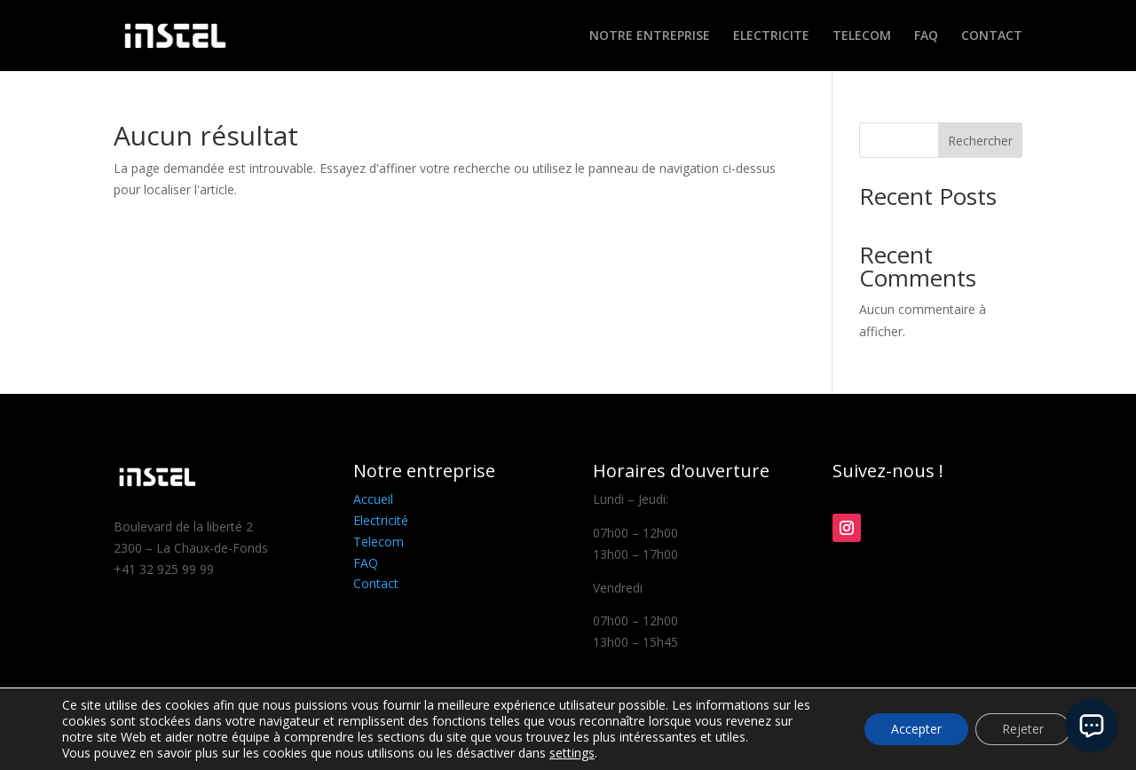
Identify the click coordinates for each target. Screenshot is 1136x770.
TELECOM (861, 36)
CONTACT (991, 36)
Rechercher (980, 140)
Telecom (378, 541)
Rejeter (1023, 728)
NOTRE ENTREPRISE (649, 36)
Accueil (373, 499)
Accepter (916, 728)
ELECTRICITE (771, 36)
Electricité (380, 520)
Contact (375, 583)
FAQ (926, 36)
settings (572, 753)
